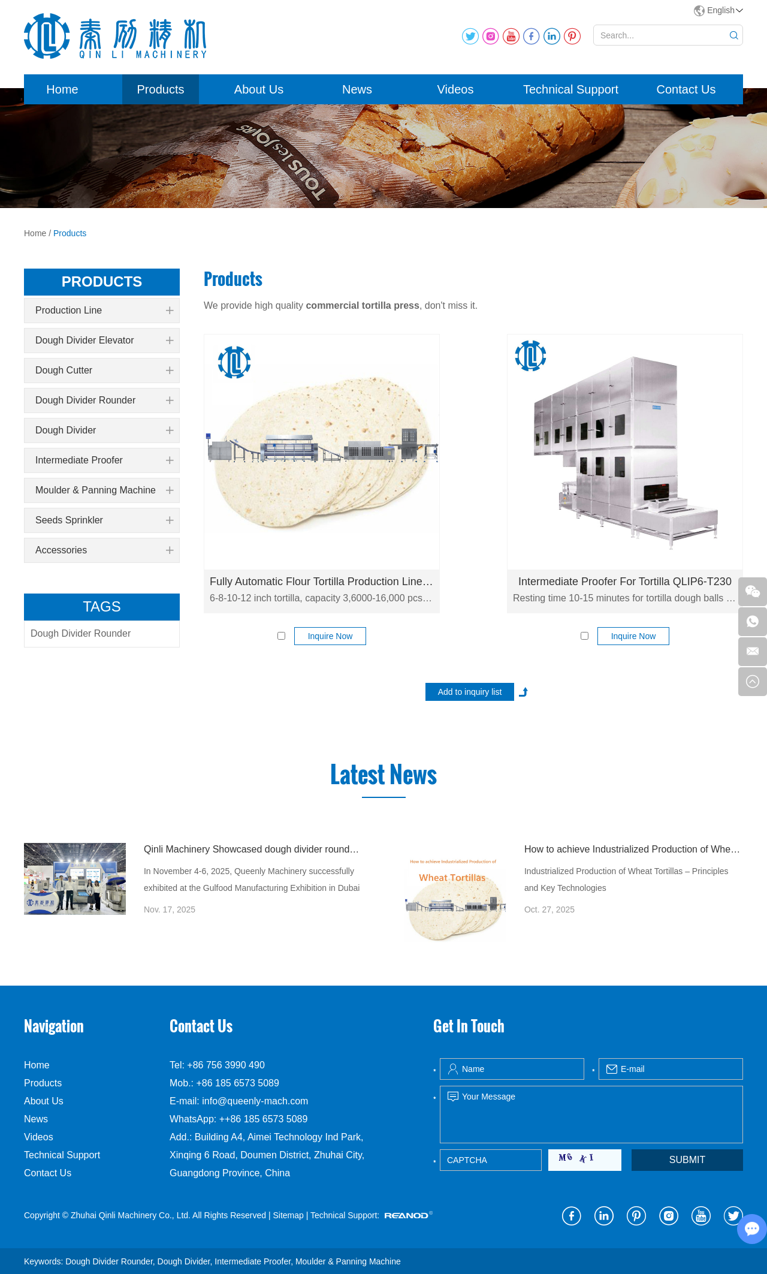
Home (62, 89)
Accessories (104, 550)
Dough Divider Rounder (104, 400)
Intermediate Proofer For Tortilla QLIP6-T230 (625, 582)
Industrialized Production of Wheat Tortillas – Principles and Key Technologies (626, 879)
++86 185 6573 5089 (263, 1119)
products (102, 281)
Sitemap (288, 1215)
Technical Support (570, 89)
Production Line (104, 311)
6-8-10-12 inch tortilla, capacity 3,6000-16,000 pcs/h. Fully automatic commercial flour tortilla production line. (322, 598)
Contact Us (686, 89)
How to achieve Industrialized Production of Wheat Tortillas (633, 849)
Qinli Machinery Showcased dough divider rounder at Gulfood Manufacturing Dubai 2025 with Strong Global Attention (253, 849)
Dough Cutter (104, 371)
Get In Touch (469, 1026)
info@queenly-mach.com (255, 1101)
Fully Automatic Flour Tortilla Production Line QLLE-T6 (322, 582)
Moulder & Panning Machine (104, 490)
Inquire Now (330, 636)
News (357, 89)
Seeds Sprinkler (104, 520)
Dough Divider (104, 430)
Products (161, 89)
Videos (455, 89)
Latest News (383, 774)
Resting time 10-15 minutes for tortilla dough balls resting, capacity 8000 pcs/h (625, 598)
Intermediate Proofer (104, 460)
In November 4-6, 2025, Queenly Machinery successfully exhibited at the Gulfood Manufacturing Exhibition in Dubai (252, 879)
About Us (258, 89)
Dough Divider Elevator (104, 341)
